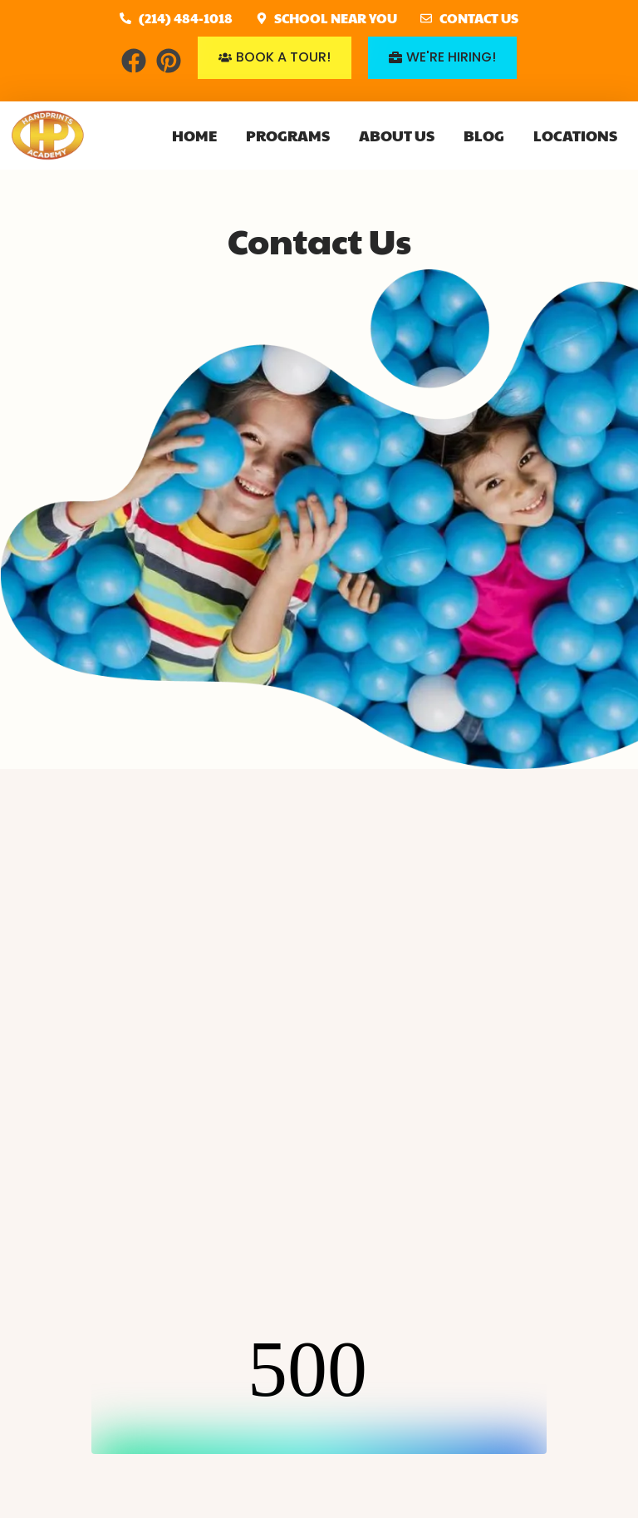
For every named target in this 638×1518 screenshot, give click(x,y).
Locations (575, 135)
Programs (288, 135)
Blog (484, 135)
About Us (396, 135)
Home (194, 135)
